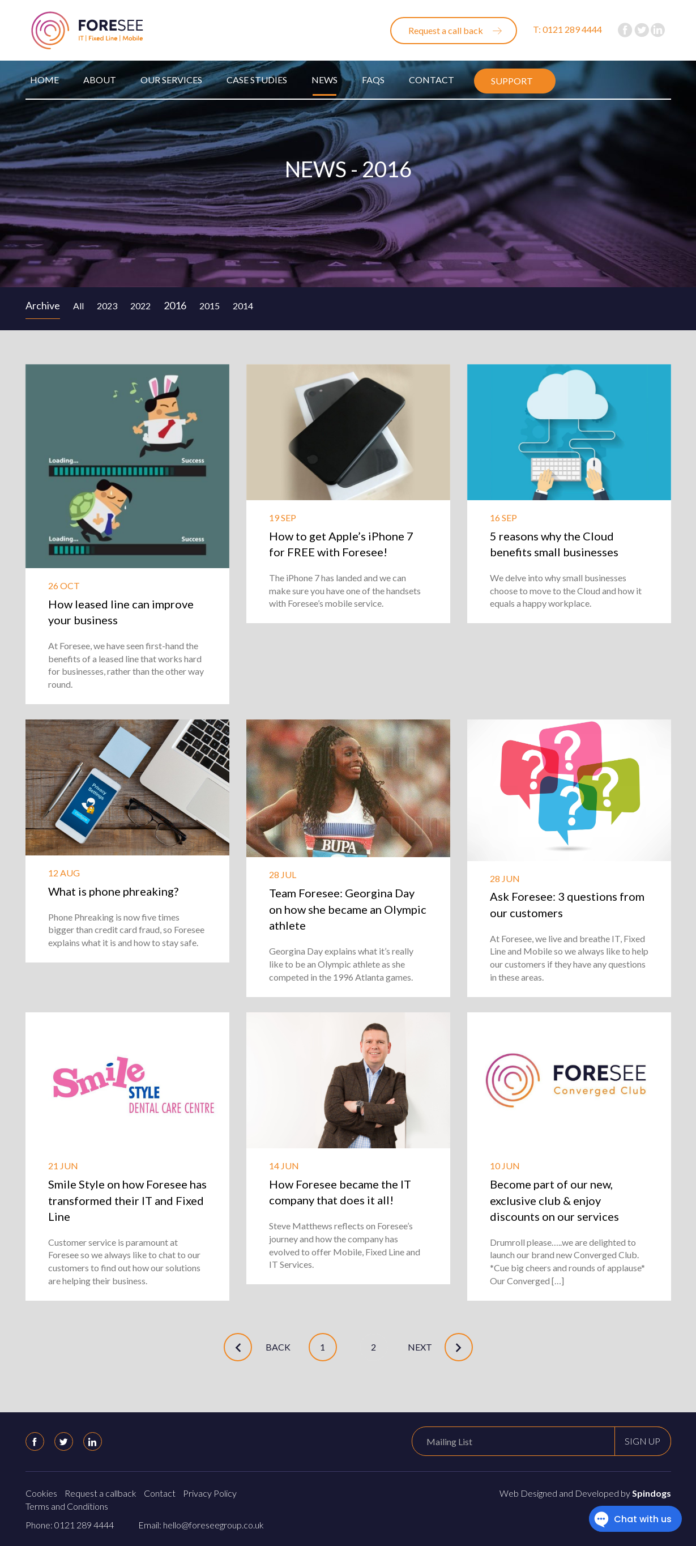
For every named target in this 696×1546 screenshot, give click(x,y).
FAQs (373, 79)
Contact (431, 79)
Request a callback (100, 1493)
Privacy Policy (210, 1493)
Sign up (642, 1441)
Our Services (171, 79)
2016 (175, 305)
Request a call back (445, 30)
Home (44, 79)
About (99, 79)
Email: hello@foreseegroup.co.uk (201, 1524)
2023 (107, 305)
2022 (140, 305)
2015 (209, 305)
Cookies (41, 1493)
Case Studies (257, 79)
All (78, 305)
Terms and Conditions (66, 1506)
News (324, 79)
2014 (243, 305)
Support (512, 80)
